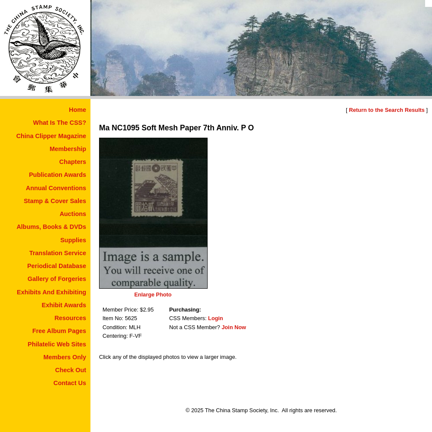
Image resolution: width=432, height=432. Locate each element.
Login (215, 318)
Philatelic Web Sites (57, 344)
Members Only (65, 357)
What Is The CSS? (59, 122)
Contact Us (69, 383)
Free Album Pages (59, 330)
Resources (70, 318)
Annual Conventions (56, 188)
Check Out (70, 370)
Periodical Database (56, 265)
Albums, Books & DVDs (51, 226)
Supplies (73, 240)
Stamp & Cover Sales (55, 200)
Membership (68, 148)
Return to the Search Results (387, 110)
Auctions (72, 213)
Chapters (72, 161)
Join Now (233, 327)
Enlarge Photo (153, 294)
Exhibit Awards (64, 305)
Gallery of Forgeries (57, 278)
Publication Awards (57, 174)
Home (77, 109)
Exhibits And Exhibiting (51, 292)
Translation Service (57, 253)
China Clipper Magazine (51, 136)
